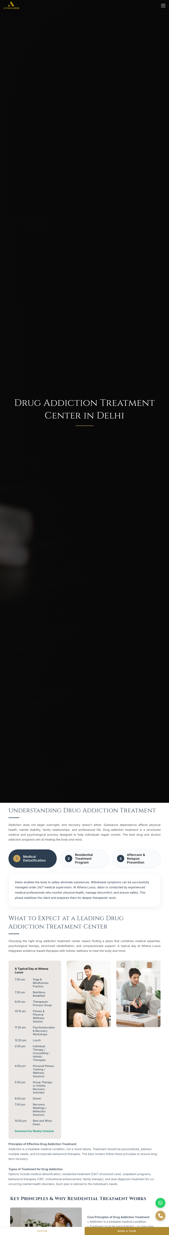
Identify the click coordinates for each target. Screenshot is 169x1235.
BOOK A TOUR (127, 1231)
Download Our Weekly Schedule (34, 1131)
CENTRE (42, 1231)
